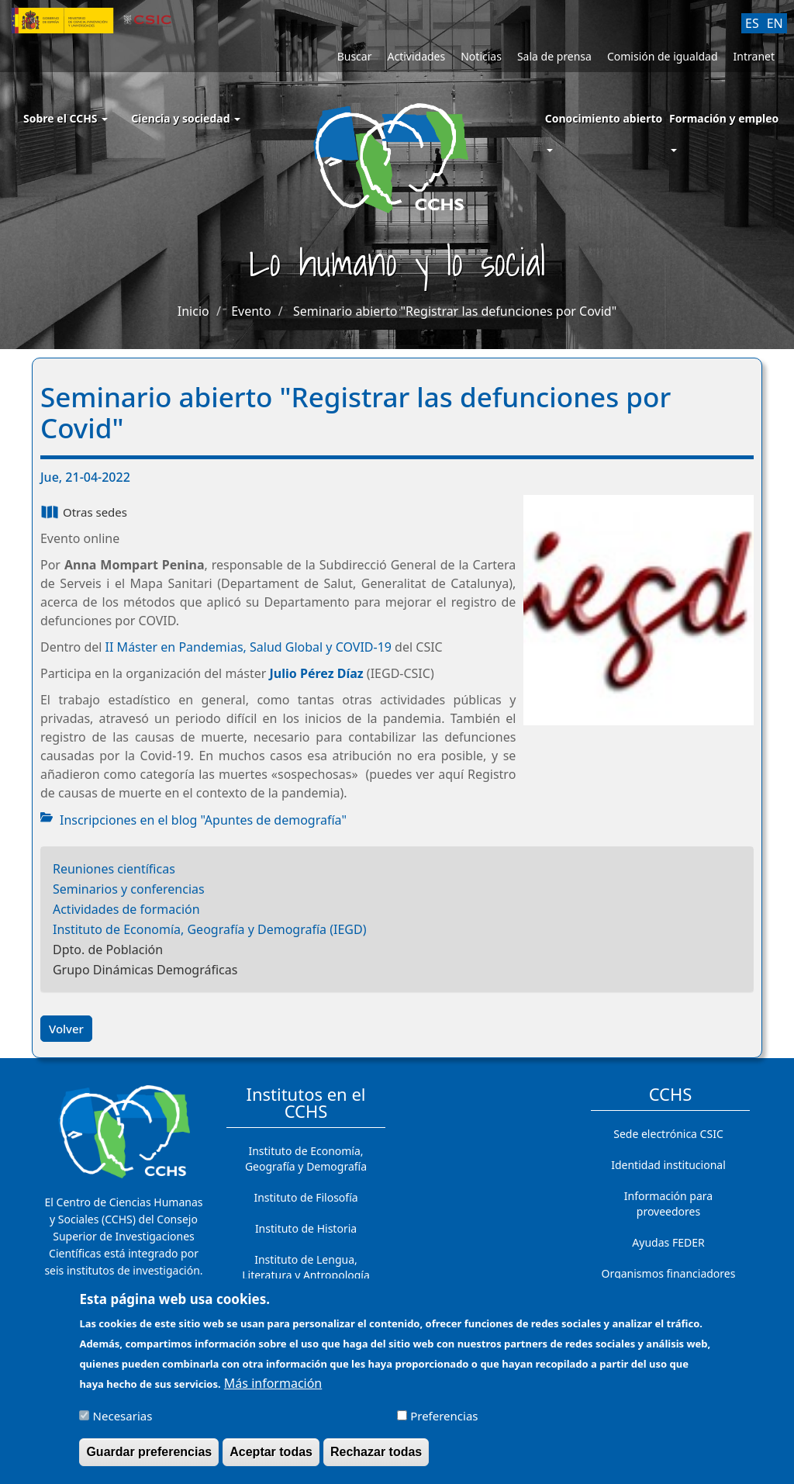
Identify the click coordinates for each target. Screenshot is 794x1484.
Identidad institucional (668, 1164)
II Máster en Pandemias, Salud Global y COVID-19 (248, 647)
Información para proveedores (668, 1203)
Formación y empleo (723, 118)
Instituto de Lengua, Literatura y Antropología (306, 1267)
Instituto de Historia (306, 1228)
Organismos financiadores (669, 1273)
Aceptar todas (271, 1460)
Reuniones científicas (114, 868)
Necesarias (123, 1424)
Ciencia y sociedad (185, 118)
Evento (251, 311)
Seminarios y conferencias (129, 889)
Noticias (481, 56)
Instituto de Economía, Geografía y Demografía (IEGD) (210, 929)
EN (775, 23)
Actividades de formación (126, 909)
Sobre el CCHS (65, 118)
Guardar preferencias (149, 1460)
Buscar (354, 56)
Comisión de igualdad (662, 56)
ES (752, 23)
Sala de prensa (554, 56)
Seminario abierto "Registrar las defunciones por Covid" (454, 311)
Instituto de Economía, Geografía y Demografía (306, 1158)
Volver (66, 1028)
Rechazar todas (376, 1460)
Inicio (193, 311)
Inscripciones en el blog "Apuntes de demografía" (203, 819)
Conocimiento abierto (604, 118)
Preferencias (444, 1424)
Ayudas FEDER (668, 1242)
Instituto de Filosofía (305, 1197)
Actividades (416, 56)
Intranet (754, 56)
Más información (273, 1391)
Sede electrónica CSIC (668, 1133)
